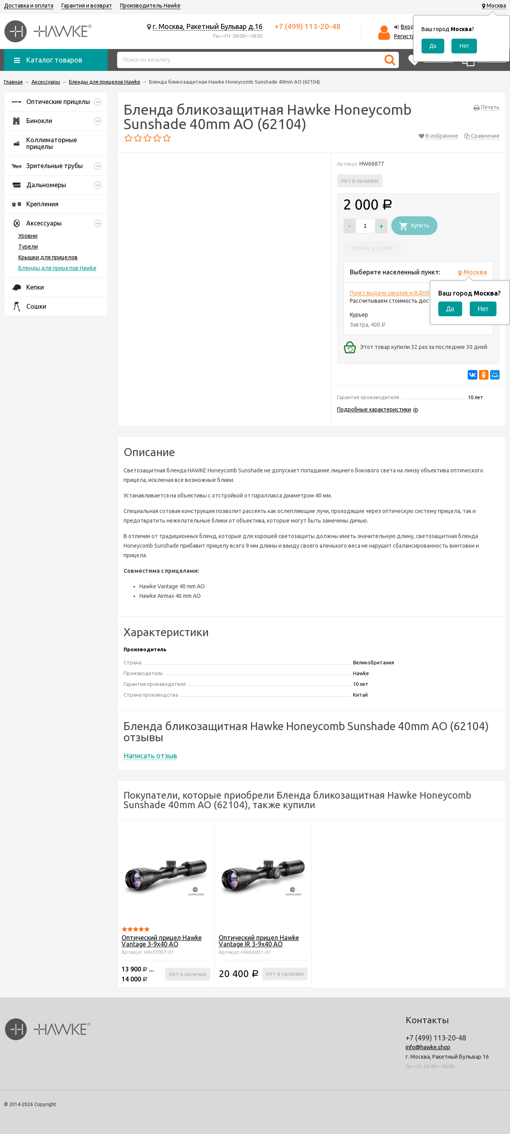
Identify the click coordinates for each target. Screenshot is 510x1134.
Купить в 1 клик (372, 248)
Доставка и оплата (28, 5)
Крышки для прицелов (48, 257)
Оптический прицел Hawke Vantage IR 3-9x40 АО (259, 941)
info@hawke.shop (428, 1047)
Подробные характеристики (374, 409)
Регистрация (410, 36)
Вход (407, 27)
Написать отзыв (150, 756)
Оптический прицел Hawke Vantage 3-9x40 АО (162, 941)
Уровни (27, 236)
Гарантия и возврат (86, 5)
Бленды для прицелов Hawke (57, 268)
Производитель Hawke (150, 5)
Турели (28, 246)
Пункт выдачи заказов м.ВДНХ (390, 293)
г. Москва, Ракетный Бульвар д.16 (208, 26)
